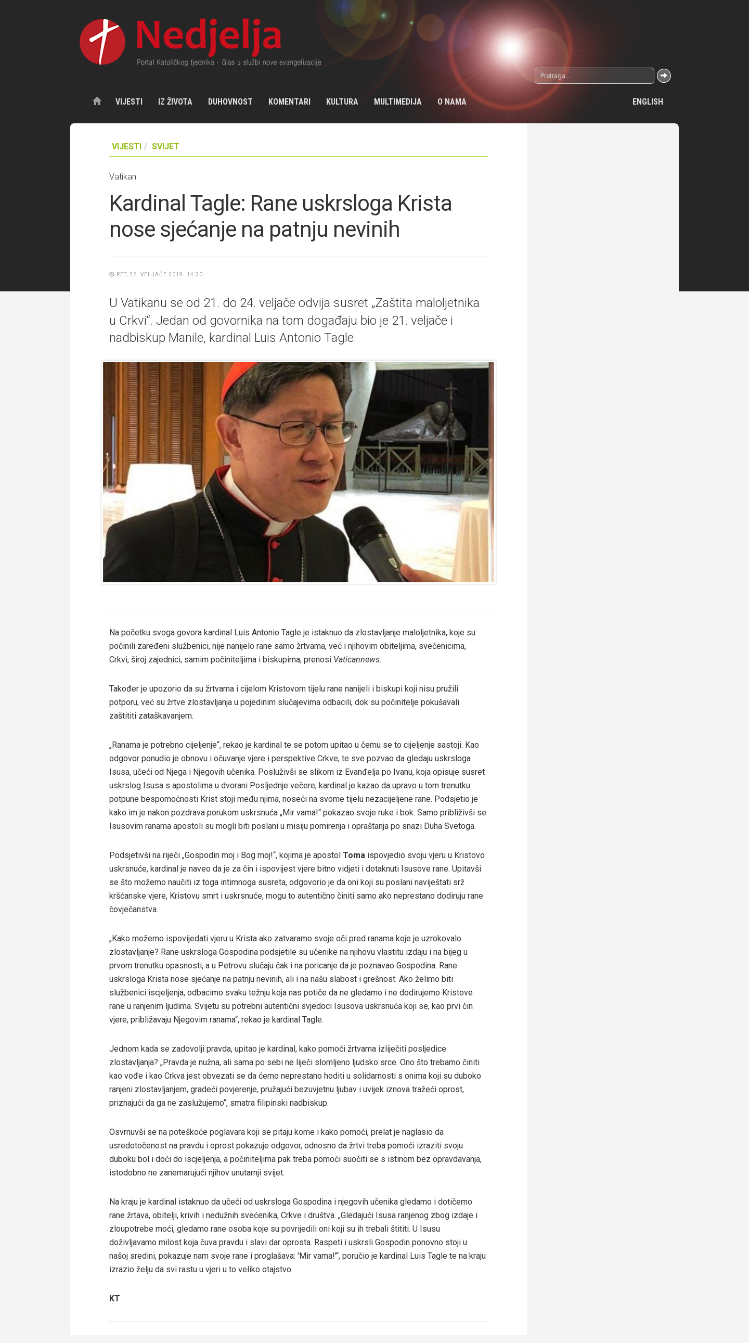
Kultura (342, 102)
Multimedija (398, 102)
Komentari (289, 102)
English (647, 102)
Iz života (175, 102)
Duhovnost (230, 102)
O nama (452, 102)
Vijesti (129, 102)
